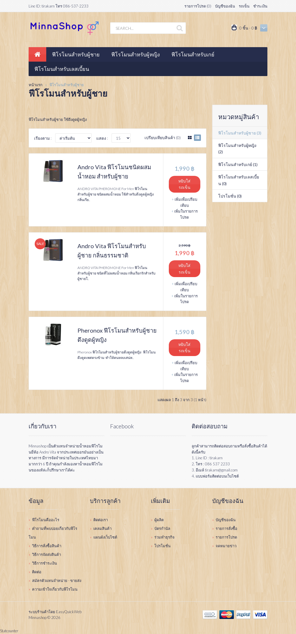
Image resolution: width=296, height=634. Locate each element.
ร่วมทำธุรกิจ (164, 537)
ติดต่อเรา (100, 519)
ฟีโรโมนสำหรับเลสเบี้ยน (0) (238, 180)
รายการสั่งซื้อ (226, 528)
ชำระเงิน (260, 6)
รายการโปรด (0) (197, 6)
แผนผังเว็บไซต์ (105, 537)
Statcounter (9, 631)
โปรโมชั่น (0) (230, 195)
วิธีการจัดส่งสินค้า (46, 554)
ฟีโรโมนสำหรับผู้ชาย (66, 84)
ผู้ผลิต (159, 519)
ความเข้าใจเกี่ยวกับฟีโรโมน (54, 589)
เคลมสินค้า (102, 528)
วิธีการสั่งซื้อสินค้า (46, 545)
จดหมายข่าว (226, 545)
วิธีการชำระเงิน (44, 563)
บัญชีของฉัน (225, 6)
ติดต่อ (36, 572)
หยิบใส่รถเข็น (184, 184)
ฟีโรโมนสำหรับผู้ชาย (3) (239, 132)
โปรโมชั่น (162, 545)
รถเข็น (244, 6)
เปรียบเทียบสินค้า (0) (163, 137)
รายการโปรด (226, 537)
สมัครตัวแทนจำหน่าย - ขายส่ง (56, 580)
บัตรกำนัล (162, 528)
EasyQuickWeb (69, 611)
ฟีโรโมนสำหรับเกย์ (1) (238, 164)
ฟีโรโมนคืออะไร (45, 519)
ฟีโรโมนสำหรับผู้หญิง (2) (237, 148)
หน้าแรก (35, 84)
